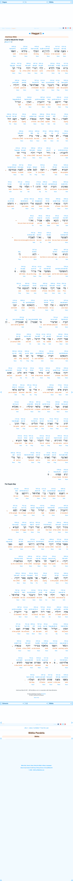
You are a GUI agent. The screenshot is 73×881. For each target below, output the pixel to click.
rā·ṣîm (66, 387)
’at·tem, (29, 167)
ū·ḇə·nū (14, 302)
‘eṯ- (52, 133)
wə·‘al (31, 438)
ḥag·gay (12, 65)
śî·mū (47, 201)
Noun (64, 56)
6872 (33, 266)
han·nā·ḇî (65, 167)
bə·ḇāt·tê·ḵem (12, 167)
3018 (65, 469)
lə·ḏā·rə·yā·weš (45, 48)
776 (47, 402)
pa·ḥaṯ (24, 82)
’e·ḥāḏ (58, 65)
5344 (22, 266)
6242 (37, 658)
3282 (26, 351)
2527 (33, 249)
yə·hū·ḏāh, (15, 82)
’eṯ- (46, 592)
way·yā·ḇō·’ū (64, 643)
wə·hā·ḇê (56, 218)
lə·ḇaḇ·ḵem (38, 201)
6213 (54, 641)
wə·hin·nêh (27, 336)
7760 (46, 199)
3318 (19, 435)
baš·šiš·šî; (64, 677)
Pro (10, 124)
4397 (37, 556)
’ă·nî (36, 575)
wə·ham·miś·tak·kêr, (61, 268)
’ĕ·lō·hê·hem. (64, 660)
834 (31, 368)
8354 (48, 232)
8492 (59, 435)
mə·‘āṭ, (48, 218)
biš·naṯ (64, 48)
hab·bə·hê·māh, (29, 455)
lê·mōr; (23, 116)
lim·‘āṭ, (18, 336)
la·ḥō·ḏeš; (51, 65)
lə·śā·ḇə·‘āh (64, 235)
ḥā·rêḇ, (19, 370)
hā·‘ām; (18, 626)
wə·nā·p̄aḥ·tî (39, 353)
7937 (32, 232)
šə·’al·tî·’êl (35, 82)
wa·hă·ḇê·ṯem (30, 302)
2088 (8, 114)
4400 (20, 556)
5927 (50, 300)
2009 (28, 334)
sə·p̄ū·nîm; (64, 184)
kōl (34, 626)
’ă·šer (25, 438)
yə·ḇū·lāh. (30, 404)
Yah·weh (28, 65)
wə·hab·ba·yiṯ (52, 184)
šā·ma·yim (64, 404)
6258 (26, 182)
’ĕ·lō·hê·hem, (47, 524)
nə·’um (14, 353)
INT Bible (43, 694)
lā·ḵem (35, 167)
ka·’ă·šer (65, 541)
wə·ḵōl (33, 507)
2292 (12, 63)
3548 (28, 97)
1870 (25, 199)
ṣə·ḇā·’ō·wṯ (32, 116)
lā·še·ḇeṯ (20, 167)
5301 (40, 351)
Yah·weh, (32, 150)
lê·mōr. (66, 116)
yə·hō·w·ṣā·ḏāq (40, 99)
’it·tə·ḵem (30, 575)
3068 (27, 63)
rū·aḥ (40, 592)
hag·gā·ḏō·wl (17, 99)
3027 (18, 63)
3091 (58, 97)
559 (65, 114)
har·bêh (65, 218)
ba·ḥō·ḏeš (24, 48)
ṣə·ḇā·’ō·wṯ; (56, 201)
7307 (39, 590)
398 (39, 215)
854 (30, 573)
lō (58, 133)
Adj (59, 73)
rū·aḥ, (39, 626)
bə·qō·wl (65, 524)
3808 (56, 131)
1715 (16, 419)
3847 (65, 249)
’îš (60, 387)
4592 (47, 215)
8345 (13, 46)
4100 (19, 351)
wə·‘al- (42, 421)
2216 (51, 80)
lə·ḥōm (34, 251)
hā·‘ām (14, 116)
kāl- (14, 455)
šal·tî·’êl (37, 491)
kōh (54, 116)
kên (30, 387)
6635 (33, 114)
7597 (35, 80)
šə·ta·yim (57, 48)
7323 (65, 385)
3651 (28, 385)
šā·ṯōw (49, 235)
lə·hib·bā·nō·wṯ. (63, 150)
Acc (46, 600)
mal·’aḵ (38, 558)
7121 (15, 402)
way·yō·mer (52, 558)
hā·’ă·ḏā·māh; (63, 455)
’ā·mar (48, 116)
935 (44, 131)
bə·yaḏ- (18, 65)
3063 (16, 80)
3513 (21, 317)
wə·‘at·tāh (26, 184)
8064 (65, 402)
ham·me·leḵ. (30, 677)
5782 (62, 590)
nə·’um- (23, 575)
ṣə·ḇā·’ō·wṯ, (56, 370)
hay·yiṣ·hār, (40, 438)
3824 (39, 199)
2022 (45, 300)
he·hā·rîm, (34, 421)
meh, (20, 353)
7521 (54, 317)
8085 (62, 488)
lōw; (19, 251)
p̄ (54, 150)
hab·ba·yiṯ (50, 353)
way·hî (48, 150)
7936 (65, 266)
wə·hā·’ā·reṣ (46, 404)
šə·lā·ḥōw (58, 541)
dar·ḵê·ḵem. (24, 201)
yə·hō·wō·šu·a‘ (56, 99)
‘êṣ (24, 302)
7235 (65, 215)
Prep (58, 90)
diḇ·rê (32, 524)
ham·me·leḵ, (35, 48)
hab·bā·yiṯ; (64, 319)
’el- (58, 82)
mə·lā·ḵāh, (44, 643)
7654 (65, 232)
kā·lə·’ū (14, 387)
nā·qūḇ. (23, 268)
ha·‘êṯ (43, 167)
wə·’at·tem (9, 370)
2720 (37, 182)
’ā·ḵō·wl (39, 218)
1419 (18, 97)
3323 (41, 435)
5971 (13, 114)
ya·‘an (27, 353)
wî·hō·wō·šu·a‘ (24, 491)
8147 (56, 46)
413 (57, 80)
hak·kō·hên (27, 99)
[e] (65, 46)
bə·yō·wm (65, 65)
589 (35, 573)
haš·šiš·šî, (13, 48)
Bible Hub (36, 697)
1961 (40, 63)
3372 (31, 539)
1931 (24, 368)
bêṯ (32, 133)
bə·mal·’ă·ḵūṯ (19, 558)
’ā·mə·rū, (65, 133)
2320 (24, 46)
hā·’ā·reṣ (50, 421)
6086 (21, 300)
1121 (41, 80)
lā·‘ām (57, 575)
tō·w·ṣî (20, 438)
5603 (65, 182)
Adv (54, 124)
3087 (41, 97)
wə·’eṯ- (48, 609)
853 (45, 590)
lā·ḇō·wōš (65, 251)
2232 (11, 199)
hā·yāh (41, 65)
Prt (32, 225)
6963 (65, 522)
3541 (52, 114)
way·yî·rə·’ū (31, 541)
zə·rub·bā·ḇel (50, 82)
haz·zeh (8, 116)
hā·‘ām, (15, 507)
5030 (65, 80)
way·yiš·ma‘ (61, 491)
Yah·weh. (59, 336)
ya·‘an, (48, 370)
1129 (65, 148)
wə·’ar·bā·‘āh (29, 660)
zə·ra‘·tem (11, 201)
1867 (46, 46)
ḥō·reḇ (66, 421)
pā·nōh (48, 336)
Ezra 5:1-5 (8, 42)
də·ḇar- (39, 150)
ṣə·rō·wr (33, 268)
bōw (40, 319)
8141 (63, 46)
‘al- (33, 201)
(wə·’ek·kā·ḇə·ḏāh (18, 319)
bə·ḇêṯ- (37, 643)
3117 (65, 63)
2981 (30, 402)
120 (47, 452)
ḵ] (26, 319)
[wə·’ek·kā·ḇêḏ (33, 319)
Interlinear (8, 28)
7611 (23, 505)
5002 (13, 351)
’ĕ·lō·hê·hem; (40, 541)
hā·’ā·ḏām (47, 455)
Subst (48, 225)
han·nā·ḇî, (64, 82)
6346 (23, 80)
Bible (3, 28)
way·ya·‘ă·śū (53, 643)
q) (6, 319)
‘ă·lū (52, 302)
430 (49, 522)
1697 (34, 63)
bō (45, 133)
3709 (58, 469)
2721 (65, 419)
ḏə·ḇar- (35, 65)
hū (26, 370)
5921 (31, 199)
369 (31, 215)
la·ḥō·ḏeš (19, 660)
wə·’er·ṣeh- (54, 319)
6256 (50, 131)
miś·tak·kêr (47, 268)
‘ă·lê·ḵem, (21, 387)
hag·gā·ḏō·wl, (53, 626)
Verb (42, 73)
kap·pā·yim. (57, 472)
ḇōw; (31, 353)
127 (65, 452)
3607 (14, 385)
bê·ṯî (41, 370)
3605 (12, 452)
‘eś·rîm (38, 660)
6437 (48, 334)
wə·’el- (66, 99)
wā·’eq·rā (16, 404)
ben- (43, 82)
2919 (56, 402)
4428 (36, 46)
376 (59, 385)
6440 (9, 539)
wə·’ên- (31, 218)
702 (30, 658)
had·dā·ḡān (15, 421)
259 (57, 63)
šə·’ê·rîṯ (23, 507)
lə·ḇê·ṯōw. (50, 387)
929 (31, 452)
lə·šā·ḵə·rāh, (31, 235)
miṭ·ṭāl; (57, 404)
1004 (30, 131)
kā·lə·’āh (37, 404)
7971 (58, 539)
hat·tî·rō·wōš (58, 438)
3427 (20, 165)
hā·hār (46, 302)
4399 (45, 641)
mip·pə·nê (9, 541)
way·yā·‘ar (62, 592)
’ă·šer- (32, 370)
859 (29, 165)
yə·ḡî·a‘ (65, 472)
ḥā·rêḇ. (38, 184)
